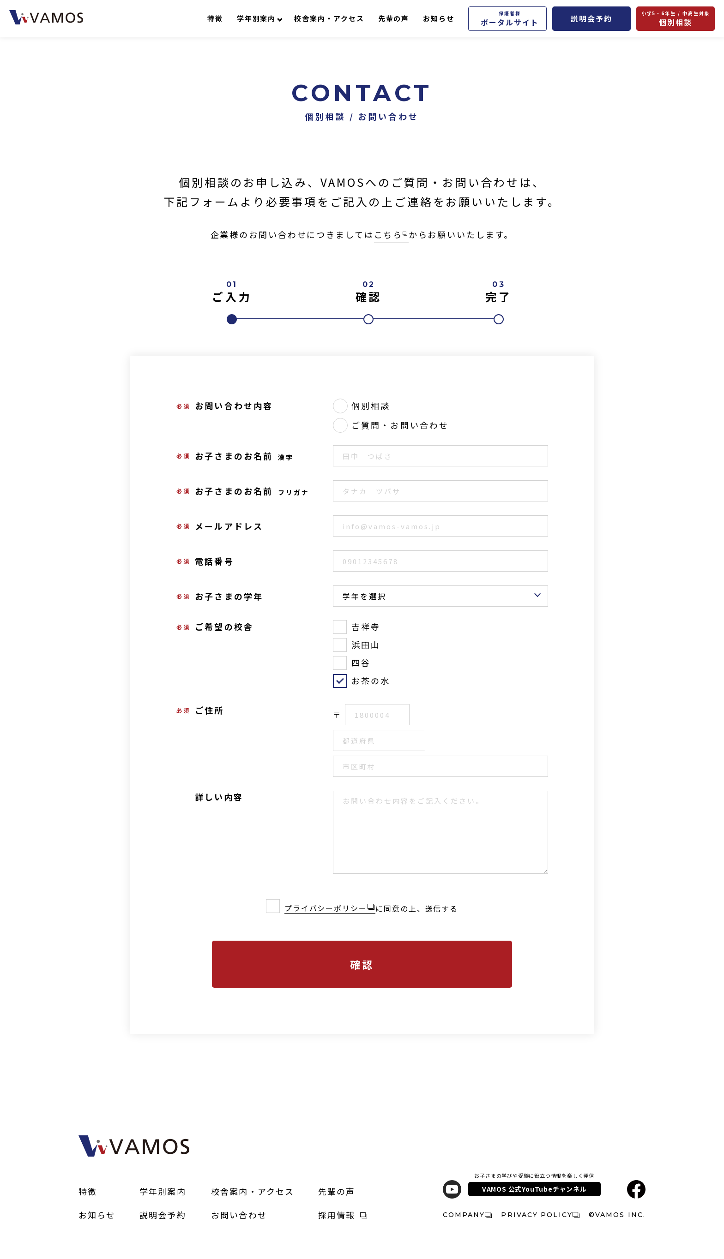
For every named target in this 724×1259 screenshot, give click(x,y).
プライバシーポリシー (325, 907)
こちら (390, 234)
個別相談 (675, 19)
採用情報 (342, 1215)
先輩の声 (394, 18)
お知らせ (438, 18)
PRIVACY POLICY (540, 1215)
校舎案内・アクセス (329, 18)
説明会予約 (591, 18)
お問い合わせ (239, 1215)
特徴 (215, 18)
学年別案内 (256, 18)
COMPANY (467, 1215)
